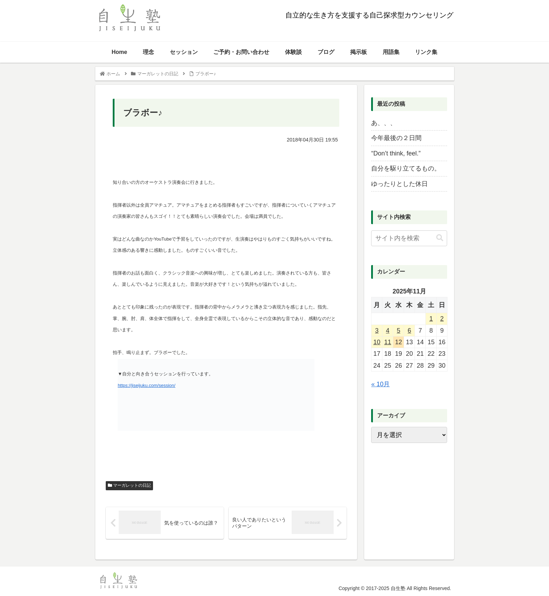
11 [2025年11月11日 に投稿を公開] (387, 342)
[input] (409, 238)
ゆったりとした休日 (399, 183)
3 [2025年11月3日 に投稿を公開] (376, 330)
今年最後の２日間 (396, 137)
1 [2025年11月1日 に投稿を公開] (431, 318)
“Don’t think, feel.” (396, 153)
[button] (439, 238)
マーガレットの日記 (129, 485)
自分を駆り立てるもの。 (405, 168)
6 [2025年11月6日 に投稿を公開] (409, 330)
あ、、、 (383, 122)
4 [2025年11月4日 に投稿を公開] (387, 330)
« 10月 (380, 384)
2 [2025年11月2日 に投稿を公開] (442, 318)
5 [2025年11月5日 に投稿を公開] (398, 330)
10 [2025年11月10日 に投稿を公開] (376, 342)
